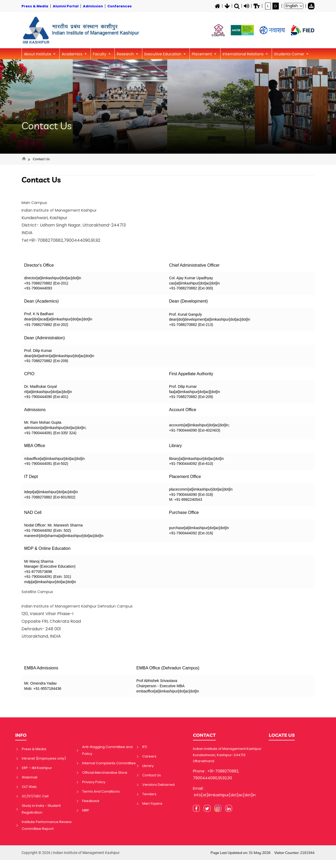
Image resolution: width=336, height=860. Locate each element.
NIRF (85, 810)
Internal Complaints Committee (109, 763)
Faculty (100, 54)
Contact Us (47, 126)
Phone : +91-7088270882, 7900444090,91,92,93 (216, 774)
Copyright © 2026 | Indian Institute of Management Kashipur (71, 853)
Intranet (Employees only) (44, 758)
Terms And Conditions (101, 791)
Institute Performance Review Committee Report (47, 825)
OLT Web (29, 786)
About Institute (38, 54)
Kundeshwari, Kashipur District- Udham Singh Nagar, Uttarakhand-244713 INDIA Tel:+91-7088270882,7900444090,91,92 (74, 225)
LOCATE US (282, 735)
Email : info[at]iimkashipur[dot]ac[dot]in (224, 792)
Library (148, 765)
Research (126, 54)
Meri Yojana (152, 803)
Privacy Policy (93, 782)
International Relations (244, 54)
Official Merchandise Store (104, 772)
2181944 (307, 853)
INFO (21, 735)
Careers (149, 756)
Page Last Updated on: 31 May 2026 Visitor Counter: (262, 853)
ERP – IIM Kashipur (37, 767)
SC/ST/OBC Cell (35, 796)
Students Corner (289, 54)
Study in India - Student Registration (41, 809)
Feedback (90, 800)
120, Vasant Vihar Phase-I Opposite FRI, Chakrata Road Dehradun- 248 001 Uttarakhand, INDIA (77, 621)
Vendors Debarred (158, 784)
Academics (72, 54)
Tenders (149, 794)
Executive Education (163, 54)
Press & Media (34, 748)
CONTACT (204, 735)
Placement (202, 54)
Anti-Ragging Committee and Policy (107, 750)
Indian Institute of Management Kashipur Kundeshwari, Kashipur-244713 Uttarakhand (227, 755)
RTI (144, 746)
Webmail (29, 777)
